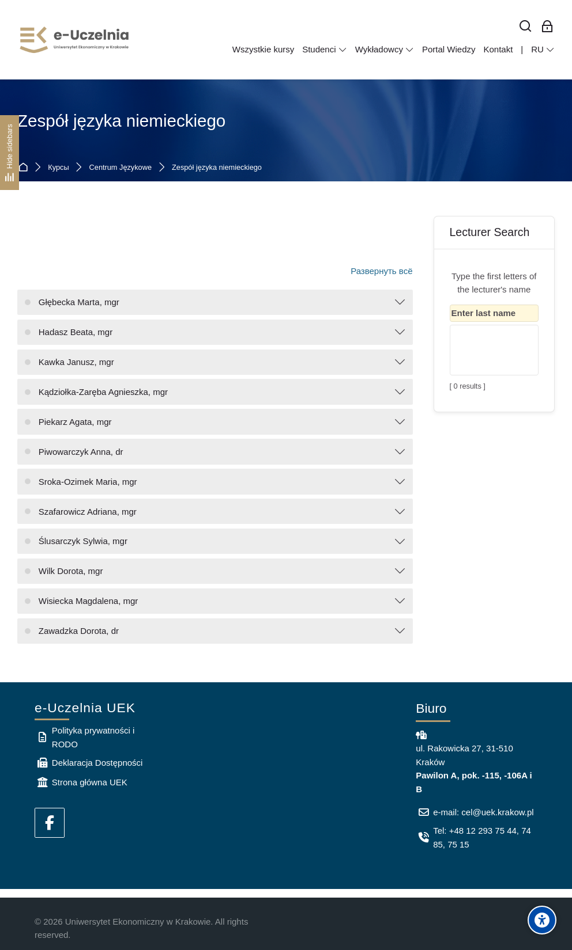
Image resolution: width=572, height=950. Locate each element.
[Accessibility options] (542, 920)
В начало (25, 167)
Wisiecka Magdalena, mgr (88, 601)
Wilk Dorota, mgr (71, 571)
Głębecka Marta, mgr (79, 302)
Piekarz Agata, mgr (75, 422)
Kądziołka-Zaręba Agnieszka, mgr (103, 392)
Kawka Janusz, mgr (76, 362)
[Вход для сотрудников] (547, 27)
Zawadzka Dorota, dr (79, 631)
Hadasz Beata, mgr (75, 332)
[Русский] (543, 49)
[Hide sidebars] (9, 152)
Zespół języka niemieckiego (217, 168)
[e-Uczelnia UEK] (75, 39)
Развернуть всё (381, 271)
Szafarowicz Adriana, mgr (88, 511)
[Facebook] (50, 823)
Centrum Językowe (120, 168)
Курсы (58, 168)
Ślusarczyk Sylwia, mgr (83, 541)
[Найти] (525, 27)
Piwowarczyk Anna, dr (81, 452)
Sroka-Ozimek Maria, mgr (88, 482)
